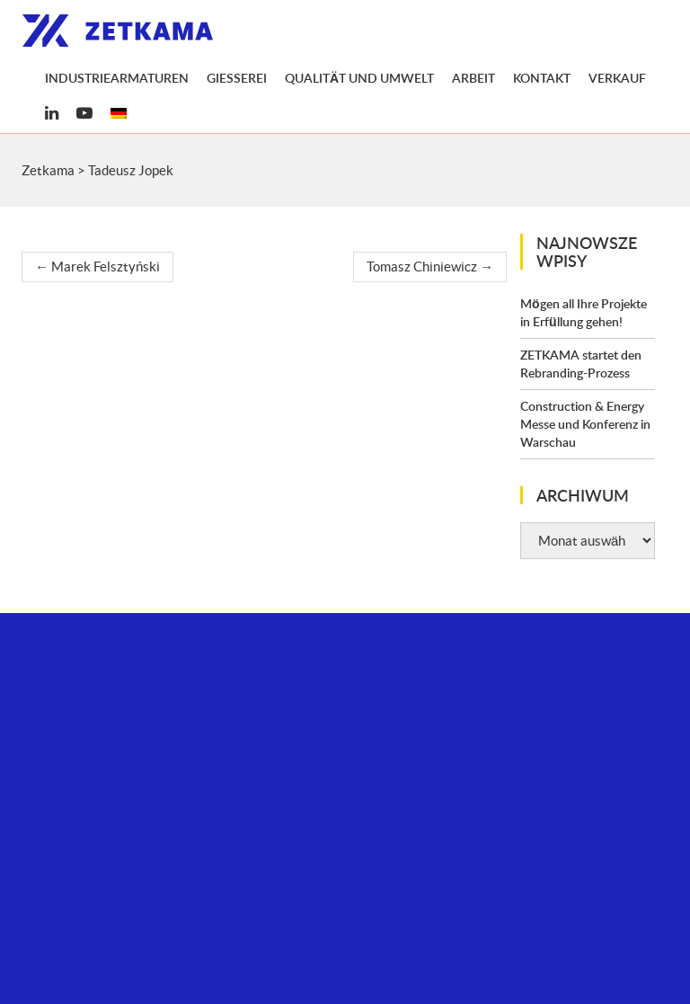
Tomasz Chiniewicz (430, 266)
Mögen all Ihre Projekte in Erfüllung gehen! (583, 312)
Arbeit (473, 77)
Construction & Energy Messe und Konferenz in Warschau (585, 423)
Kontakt (542, 77)
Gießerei (237, 77)
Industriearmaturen (117, 77)
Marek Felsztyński (97, 266)
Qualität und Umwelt (359, 77)
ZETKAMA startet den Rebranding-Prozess (580, 363)
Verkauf (617, 77)
